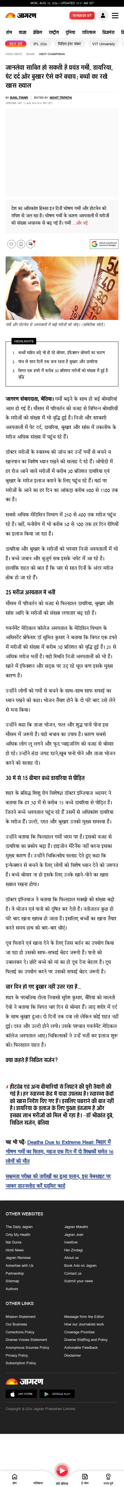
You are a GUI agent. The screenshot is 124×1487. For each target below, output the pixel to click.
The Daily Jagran (19, 1227)
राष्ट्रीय (54, 33)
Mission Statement (21, 1317)
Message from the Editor (84, 1317)
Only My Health (18, 1235)
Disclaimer (72, 1355)
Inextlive (70, 1242)
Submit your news (78, 1281)
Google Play (57, 1394)
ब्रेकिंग (37, 33)
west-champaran (52, 54)
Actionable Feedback (81, 1347)
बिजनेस (108, 33)
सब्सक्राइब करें (82, 16)
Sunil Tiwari (19, 98)
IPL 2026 (40, 44)
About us (71, 1258)
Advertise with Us (19, 1266)
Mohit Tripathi (61, 98)
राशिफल (89, 33)
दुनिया (70, 33)
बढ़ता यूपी (15, 44)
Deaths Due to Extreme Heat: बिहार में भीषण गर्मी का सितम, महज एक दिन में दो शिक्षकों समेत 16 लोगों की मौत (59, 1152)
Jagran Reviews (18, 1258)
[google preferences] (104, 244)
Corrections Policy (20, 1332)
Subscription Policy (21, 1363)
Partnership (15, 1273)
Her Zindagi (73, 1250)
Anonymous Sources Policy (27, 1347)
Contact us (72, 1273)
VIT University (103, 44)
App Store (21, 1394)
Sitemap (12, 1281)
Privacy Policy (17, 1355)
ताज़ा (22, 33)
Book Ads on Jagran (80, 1266)
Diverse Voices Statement (26, 1340)
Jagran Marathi (76, 1227)
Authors (12, 1289)
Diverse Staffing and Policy (85, 1340)
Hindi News (14, 54)
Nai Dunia (13, 1242)
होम (9, 33)
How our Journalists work (84, 1324)
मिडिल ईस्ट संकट (69, 44)
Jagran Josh (73, 1235)
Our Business (16, 1324)
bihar (30, 54)
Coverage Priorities (79, 1332)
